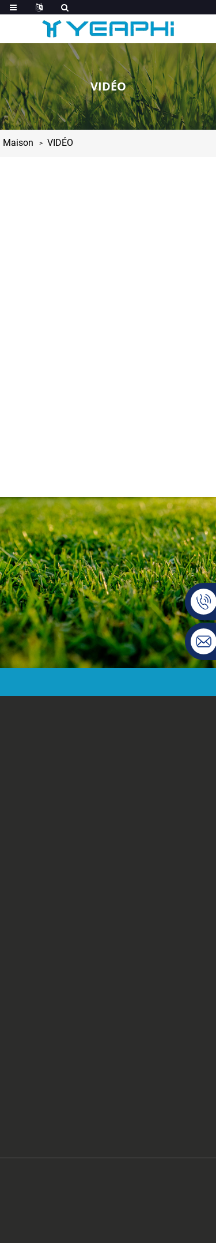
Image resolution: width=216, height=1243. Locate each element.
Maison (18, 142)
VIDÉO (60, 142)
